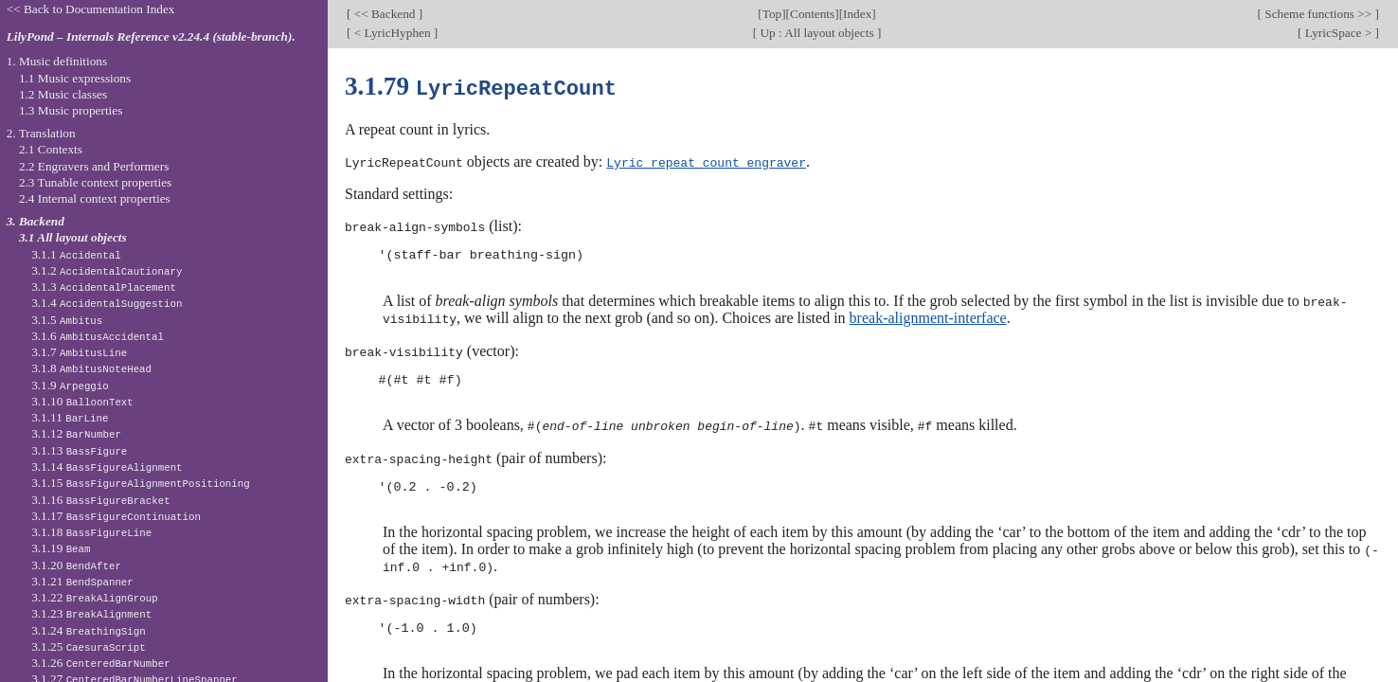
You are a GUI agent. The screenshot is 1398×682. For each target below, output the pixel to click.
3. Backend (35, 221)
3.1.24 (88, 630)
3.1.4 (106, 303)
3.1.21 (82, 581)
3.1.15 (140, 483)
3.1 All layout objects (73, 237)
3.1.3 (103, 286)
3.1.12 (76, 433)
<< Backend (384, 14)
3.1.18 (91, 532)
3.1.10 (82, 401)
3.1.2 (106, 270)
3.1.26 (100, 662)
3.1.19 (60, 548)
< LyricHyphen (391, 33)
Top (771, 14)
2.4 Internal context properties (94, 198)
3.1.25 (88, 646)
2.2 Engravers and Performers (94, 166)
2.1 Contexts (50, 149)
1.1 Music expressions (75, 78)
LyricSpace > (1337, 33)
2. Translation (41, 133)
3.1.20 (76, 565)
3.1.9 (70, 385)
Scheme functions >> (1318, 14)
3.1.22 (94, 597)
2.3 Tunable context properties (95, 182)
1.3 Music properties (70, 110)
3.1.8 (91, 368)
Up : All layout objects (817, 33)
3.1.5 (66, 320)
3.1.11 (69, 417)
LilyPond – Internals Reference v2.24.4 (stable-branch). (151, 36)
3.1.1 (76, 254)
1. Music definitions (57, 61)
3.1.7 (79, 352)
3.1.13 (79, 450)
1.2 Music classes (63, 94)
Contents (812, 14)
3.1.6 (97, 336)
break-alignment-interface (928, 315)
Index (857, 14)
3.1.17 (116, 516)
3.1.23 (91, 613)
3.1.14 (106, 466)
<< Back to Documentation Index (91, 9)
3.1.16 (100, 500)
